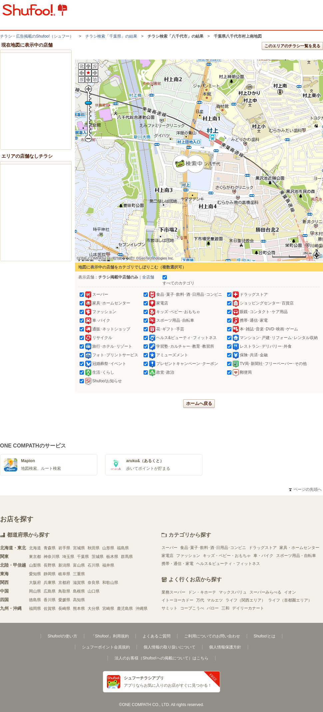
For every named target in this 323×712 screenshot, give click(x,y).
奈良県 (94, 582)
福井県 (108, 565)
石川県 (94, 565)
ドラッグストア (263, 547)
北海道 (35, 548)
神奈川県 (52, 556)
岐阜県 (64, 574)
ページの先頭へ (305, 489)
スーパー (169, 547)
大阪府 (35, 582)
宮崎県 (108, 608)
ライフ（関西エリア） (245, 600)
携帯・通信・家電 (177, 563)
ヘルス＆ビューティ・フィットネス (228, 563)
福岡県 (35, 608)
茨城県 (98, 556)
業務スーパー (173, 592)
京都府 (64, 582)
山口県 (94, 591)
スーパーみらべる (265, 592)
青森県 (50, 548)
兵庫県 (50, 582)
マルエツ (215, 600)
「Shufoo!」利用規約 (110, 636)
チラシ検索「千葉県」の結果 (111, 36)
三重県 (79, 574)
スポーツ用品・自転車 (296, 555)
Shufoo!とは (264, 636)
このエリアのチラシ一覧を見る (292, 46)
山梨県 (35, 565)
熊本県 (79, 608)
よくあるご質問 (156, 636)
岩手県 (64, 548)
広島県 (50, 591)
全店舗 (148, 277)
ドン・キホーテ (202, 592)
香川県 (50, 600)
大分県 (94, 608)
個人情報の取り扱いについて (169, 647)
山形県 (108, 548)
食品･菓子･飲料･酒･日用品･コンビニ (213, 547)
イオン (290, 592)
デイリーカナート (248, 608)
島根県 (79, 591)
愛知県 (35, 574)
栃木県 (112, 556)
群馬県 (127, 556)
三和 (225, 608)
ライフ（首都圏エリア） (290, 600)
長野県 (50, 565)
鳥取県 (64, 591)
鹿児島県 (125, 608)
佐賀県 (50, 608)
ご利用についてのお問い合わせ (212, 636)
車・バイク (263, 555)
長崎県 (64, 608)
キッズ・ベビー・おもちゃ (227, 555)
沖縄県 (142, 608)
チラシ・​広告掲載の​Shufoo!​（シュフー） (37, 36)
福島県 (123, 548)
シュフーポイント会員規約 (106, 647)
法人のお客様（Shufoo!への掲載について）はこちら (161, 658)
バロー (213, 608)
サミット (169, 608)
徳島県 (35, 600)
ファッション (188, 555)
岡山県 (35, 591)
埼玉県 (68, 556)
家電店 (167, 555)
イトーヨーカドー (177, 600)
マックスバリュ (233, 592)
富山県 (79, 565)
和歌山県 (110, 582)
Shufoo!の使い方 (62, 636)
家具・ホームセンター (299, 547)
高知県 (79, 600)
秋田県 (94, 548)
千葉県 (83, 556)
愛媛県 (64, 600)
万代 (200, 600)
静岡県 (50, 574)
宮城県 (79, 548)
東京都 (35, 556)
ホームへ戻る (199, 403)
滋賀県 (79, 582)
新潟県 (64, 565)
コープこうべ (192, 608)
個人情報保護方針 (225, 647)
